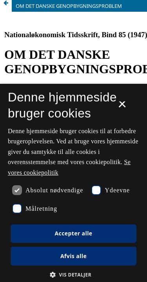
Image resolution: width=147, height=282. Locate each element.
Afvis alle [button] (73, 256)
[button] (73, 275)
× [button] (122, 106)
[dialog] (73, 183)
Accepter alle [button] (73, 233)
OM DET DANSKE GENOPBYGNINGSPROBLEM (69, 5)
